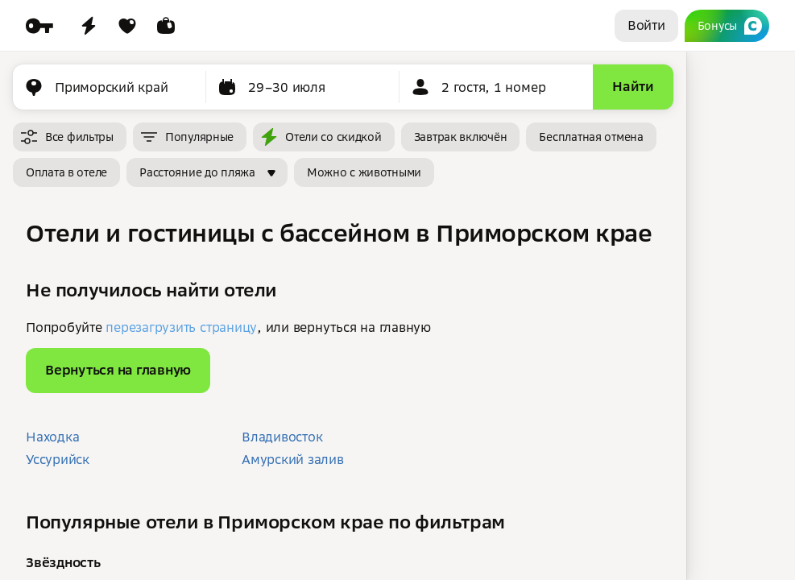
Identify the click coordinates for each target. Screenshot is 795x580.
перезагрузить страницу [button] (181, 327)
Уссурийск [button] (57, 459)
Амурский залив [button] (293, 459)
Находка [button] (52, 437)
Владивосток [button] (282, 437)
